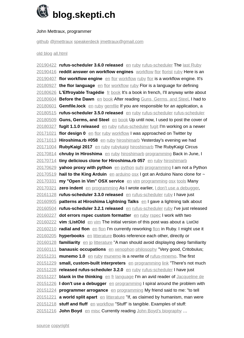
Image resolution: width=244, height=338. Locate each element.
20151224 (46, 290)
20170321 (46, 187)
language (124, 276)
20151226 (46, 283)
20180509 (46, 119)
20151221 (46, 297)
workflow (144, 71)
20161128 (46, 194)
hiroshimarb (128, 140)
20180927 (46, 85)
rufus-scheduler (157, 65)
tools (181, 181)
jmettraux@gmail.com (121, 41)
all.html (60, 53)
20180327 (46, 126)
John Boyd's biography (159, 310)
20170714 (46, 160)
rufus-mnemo (163, 256)
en (128, 65)
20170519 (46, 174)
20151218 (46, 303)
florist (167, 71)
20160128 (46, 242)
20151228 (46, 269)
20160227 (46, 215)
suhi (139, 167)
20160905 (46, 201)
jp (91, 242)
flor (158, 71)
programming (159, 153)
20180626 (46, 92)
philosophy (146, 249)
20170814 (46, 153)
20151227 (46, 276)
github (43, 41)
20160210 (46, 228)
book (116, 92)
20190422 (46, 65)
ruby (136, 65)
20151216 (46, 310)
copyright (60, 325)
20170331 (46, 181)
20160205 (46, 235)
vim (136, 181)
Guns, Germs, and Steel (164, 99)
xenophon (124, 249)
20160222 (46, 221)
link (165, 263)
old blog (44, 53)
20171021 (46, 133)
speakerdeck (86, 41)
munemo (112, 256)
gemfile (111, 105)
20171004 (46, 146)
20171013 (46, 140)
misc (95, 310)
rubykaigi (120, 146)
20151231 (46, 256)
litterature (102, 235)
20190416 (46, 71)
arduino (123, 174)
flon (102, 228)
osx (135, 174)
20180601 (46, 105)
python (127, 167)
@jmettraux (61, 41)
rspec (155, 215)
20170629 (46, 167)
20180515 (46, 112)
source (43, 325)
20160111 (46, 249)
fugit (154, 126)
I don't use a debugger (177, 187)
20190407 (46, 78)
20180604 (46, 99)
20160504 (46, 208)
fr (108, 92)
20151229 (46, 263)
